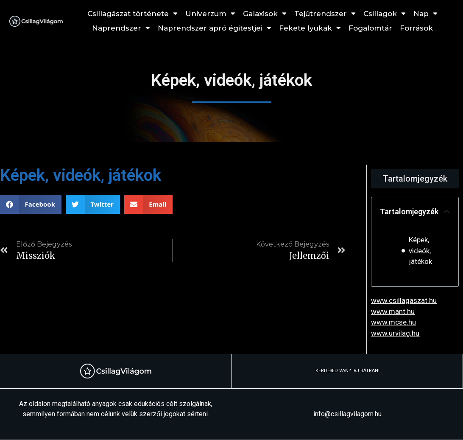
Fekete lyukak (310, 28)
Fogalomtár (370, 28)
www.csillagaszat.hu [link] (404, 300)
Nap (425, 13)
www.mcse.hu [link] (393, 322)
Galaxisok (265, 13)
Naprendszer (121, 28)
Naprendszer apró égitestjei (214, 28)
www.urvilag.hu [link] (395, 333)
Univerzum (210, 13)
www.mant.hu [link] (393, 311)
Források (416, 28)
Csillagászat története (132, 13)
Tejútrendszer (325, 13)
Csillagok (384, 13)
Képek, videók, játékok (420, 250)
